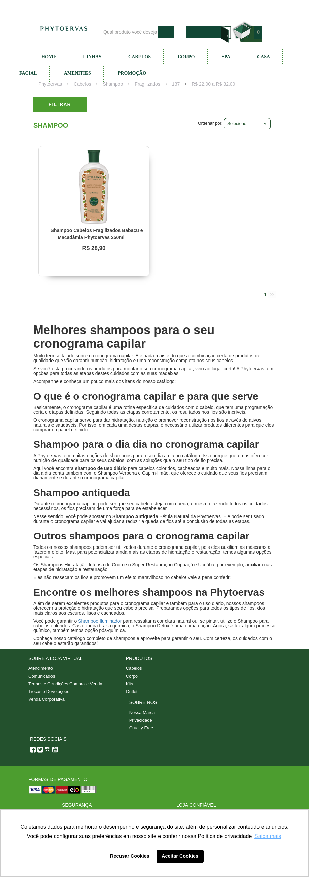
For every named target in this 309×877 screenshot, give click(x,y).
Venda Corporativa (46, 699)
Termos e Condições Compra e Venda (65, 684)
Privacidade (140, 720)
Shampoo (113, 84)
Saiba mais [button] (267, 836)
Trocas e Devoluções (48, 691)
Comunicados (41, 676)
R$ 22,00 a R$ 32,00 (213, 84)
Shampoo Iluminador (100, 621)
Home (48, 56)
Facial (28, 73)
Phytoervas (50, 84)
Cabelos (139, 56)
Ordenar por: (210, 123)
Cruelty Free (141, 728)
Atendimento (192, 7)
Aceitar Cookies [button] (180, 856)
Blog (163, 7)
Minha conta (228, 7)
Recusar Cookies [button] (129, 856)
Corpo (186, 56)
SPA (226, 56)
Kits (129, 684)
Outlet (132, 691)
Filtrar (60, 104)
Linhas (92, 56)
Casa (263, 56)
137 (176, 84)
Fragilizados (147, 84)
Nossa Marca (142, 712)
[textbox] (129, 32)
